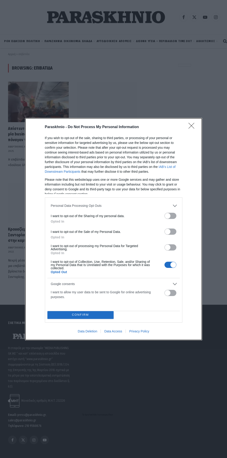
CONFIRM (80, 315)
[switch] (170, 216)
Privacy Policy (139, 331)
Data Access (113, 331)
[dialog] (113, 229)
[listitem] (113, 205)
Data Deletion (87, 331)
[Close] (193, 127)
